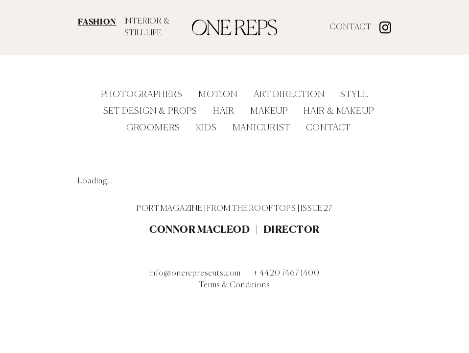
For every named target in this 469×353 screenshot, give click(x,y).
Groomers (153, 128)
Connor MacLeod (199, 229)
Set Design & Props (150, 111)
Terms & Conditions (234, 285)
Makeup (269, 111)
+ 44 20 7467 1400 (286, 273)
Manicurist (261, 128)
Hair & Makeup (339, 111)
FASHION (97, 21)
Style (354, 94)
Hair (223, 111)
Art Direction (289, 94)
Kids (206, 128)
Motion (218, 94)
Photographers (142, 94)
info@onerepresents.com (195, 273)
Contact (350, 27)
